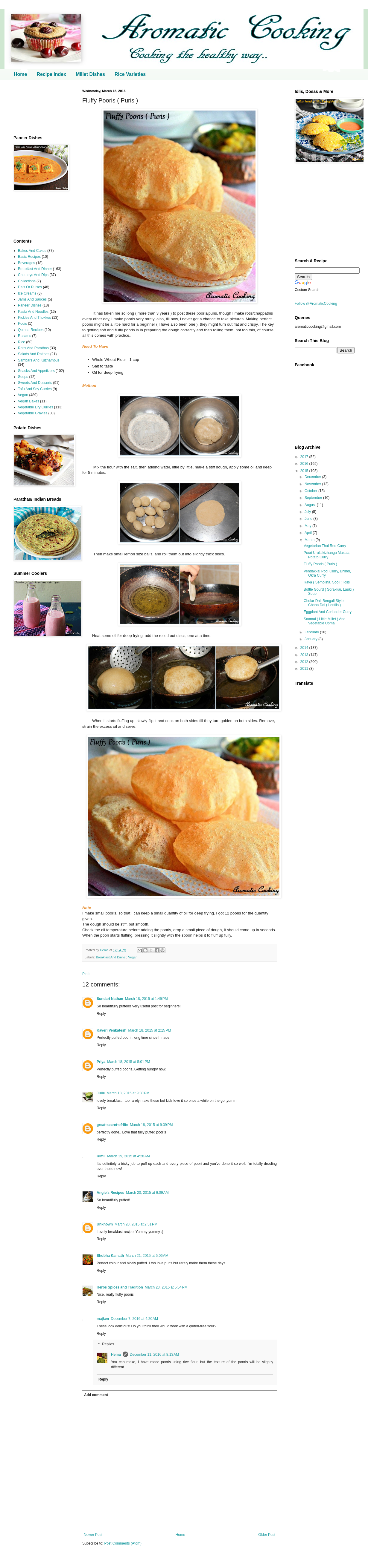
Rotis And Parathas (33, 348)
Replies (108, 1344)
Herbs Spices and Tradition (120, 1287)
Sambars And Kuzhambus (39, 360)
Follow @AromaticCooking (316, 303)
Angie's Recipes (110, 1193)
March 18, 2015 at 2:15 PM (149, 1030)
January (311, 639)
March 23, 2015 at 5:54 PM (166, 1287)
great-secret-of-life (112, 1125)
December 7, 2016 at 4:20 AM (134, 1319)
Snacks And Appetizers (36, 371)
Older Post (266, 1535)
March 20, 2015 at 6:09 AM (147, 1193)
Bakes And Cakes (32, 251)
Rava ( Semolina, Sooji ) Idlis (327, 582)
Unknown (105, 1224)
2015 (304, 471)
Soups (23, 377)
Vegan (132, 957)
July (308, 512)
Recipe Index (51, 74)
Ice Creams (27, 293)
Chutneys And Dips (33, 275)
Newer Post (93, 1535)
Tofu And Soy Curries (35, 389)
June (309, 519)
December (313, 477)
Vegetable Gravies (32, 413)
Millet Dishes (90, 74)
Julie (101, 1093)
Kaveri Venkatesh (111, 1030)
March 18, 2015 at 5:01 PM (128, 1062)
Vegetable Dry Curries (35, 407)
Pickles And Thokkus (34, 317)
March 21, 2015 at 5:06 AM (147, 1256)
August (311, 505)
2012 (304, 662)
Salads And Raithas (33, 354)
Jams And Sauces (32, 299)
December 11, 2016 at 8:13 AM (154, 1354)
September (314, 498)
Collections (27, 281)
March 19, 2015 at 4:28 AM (128, 1156)
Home (20, 74)
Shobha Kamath (110, 1256)
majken (103, 1319)
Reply (101, 1014)
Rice (21, 342)
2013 (304, 655)
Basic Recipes (29, 257)
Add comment (96, 1395)
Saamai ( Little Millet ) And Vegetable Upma (324, 621)
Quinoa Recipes (30, 330)
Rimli (101, 1156)
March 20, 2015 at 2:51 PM (136, 1224)
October (311, 491)
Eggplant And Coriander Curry (328, 612)
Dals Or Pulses (30, 287)
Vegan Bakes (28, 401)
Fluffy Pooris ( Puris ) (320, 564)
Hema (105, 950)
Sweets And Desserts (35, 383)
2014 (304, 648)
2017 (304, 457)
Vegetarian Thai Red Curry (325, 546)
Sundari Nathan (110, 999)
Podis (22, 323)
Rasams (24, 336)
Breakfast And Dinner (111, 957)
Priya (101, 1062)
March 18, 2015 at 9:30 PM (128, 1093)
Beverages (26, 263)
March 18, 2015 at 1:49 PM (146, 999)
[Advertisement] (38, 107)
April (309, 533)
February (312, 632)
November (313, 484)
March (310, 540)
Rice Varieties (130, 74)
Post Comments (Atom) (123, 1543)
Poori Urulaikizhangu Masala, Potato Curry (327, 555)
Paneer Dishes (30, 305)
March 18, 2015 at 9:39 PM (151, 1125)
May (308, 526)
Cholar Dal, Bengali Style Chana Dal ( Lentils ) (323, 603)
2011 (304, 669)
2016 (304, 464)
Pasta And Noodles (33, 312)
